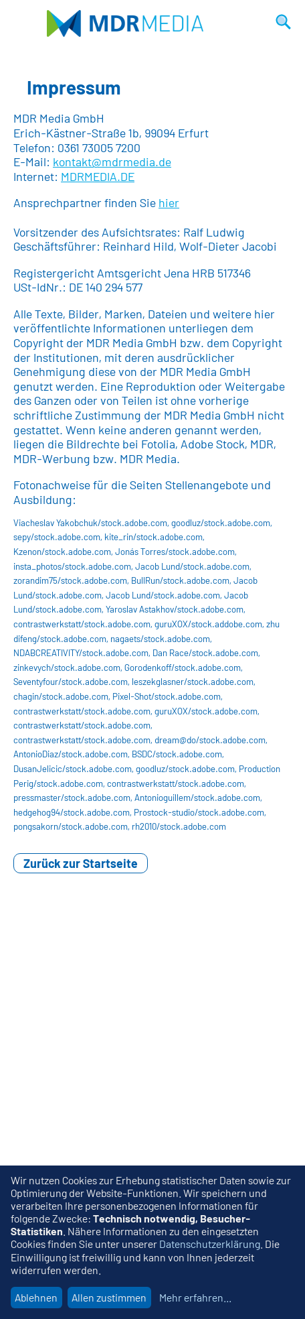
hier (169, 202)
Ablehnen (36, 1297)
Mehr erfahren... (195, 1297)
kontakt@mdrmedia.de (112, 161)
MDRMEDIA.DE (97, 176)
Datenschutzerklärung (209, 1243)
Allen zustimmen (109, 1297)
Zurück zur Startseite (80, 863)
